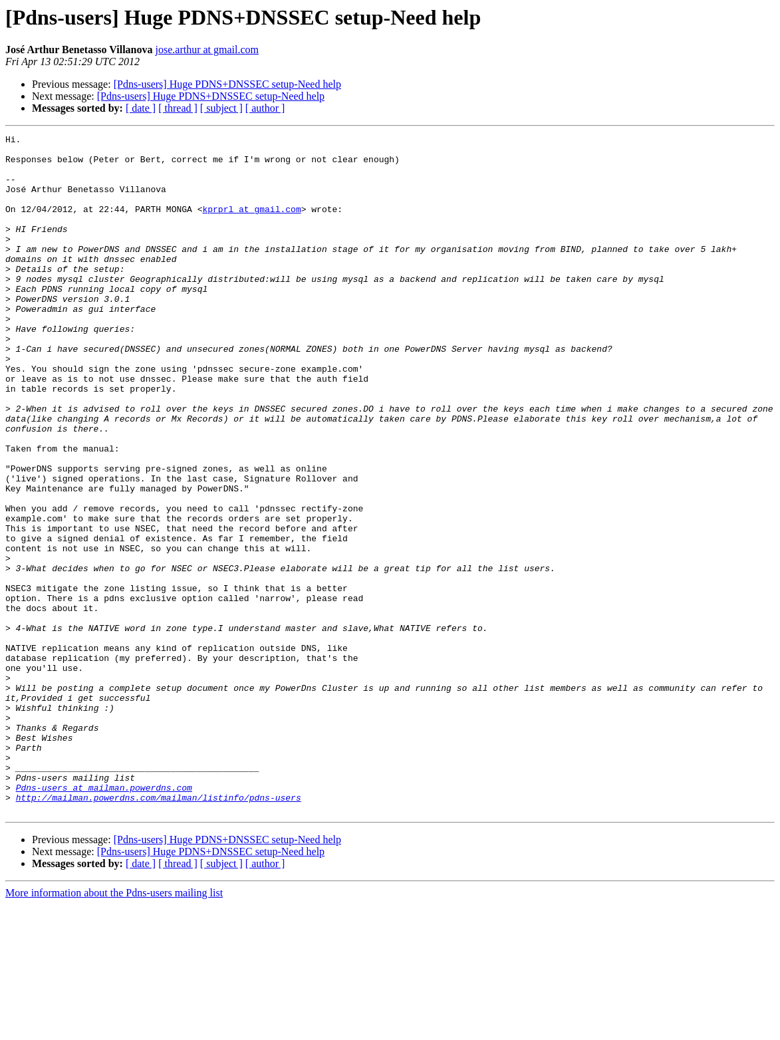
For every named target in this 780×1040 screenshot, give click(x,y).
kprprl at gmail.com (251, 225)
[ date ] (141, 108)
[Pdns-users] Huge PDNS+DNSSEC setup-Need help (227, 84)
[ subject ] (221, 108)
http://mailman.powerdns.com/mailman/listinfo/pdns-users (158, 931)
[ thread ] (177, 108)
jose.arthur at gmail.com (207, 49)
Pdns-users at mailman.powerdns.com (104, 919)
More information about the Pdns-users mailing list (114, 1028)
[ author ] (265, 108)
